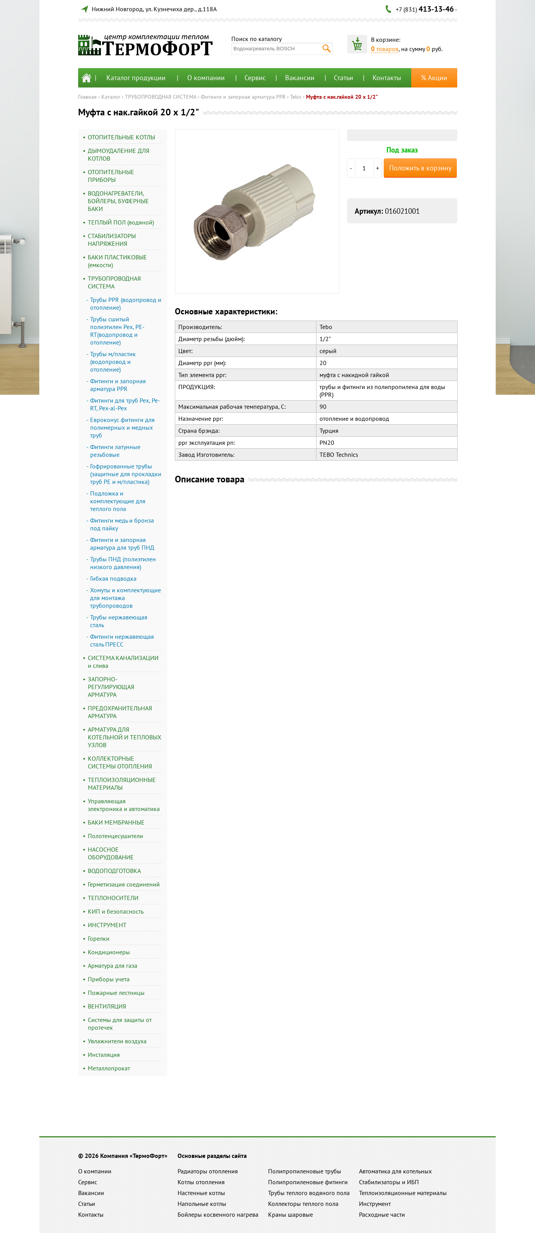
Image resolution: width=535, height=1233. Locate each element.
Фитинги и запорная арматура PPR (243, 96)
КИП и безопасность (116, 911)
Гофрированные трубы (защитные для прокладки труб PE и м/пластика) (125, 473)
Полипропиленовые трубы (304, 1171)
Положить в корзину (420, 167)
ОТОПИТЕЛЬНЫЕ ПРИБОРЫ (111, 175)
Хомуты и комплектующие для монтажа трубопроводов (125, 597)
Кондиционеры (109, 952)
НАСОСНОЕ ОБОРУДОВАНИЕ (111, 853)
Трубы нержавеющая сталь (118, 621)
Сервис (255, 77)
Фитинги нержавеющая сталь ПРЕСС (122, 640)
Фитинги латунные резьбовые (115, 450)
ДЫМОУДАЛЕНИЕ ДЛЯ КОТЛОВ (118, 154)
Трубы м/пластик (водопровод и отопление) (113, 361)
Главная (87, 96)
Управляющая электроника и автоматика (124, 805)
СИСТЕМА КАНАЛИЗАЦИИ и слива (123, 661)
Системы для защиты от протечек (120, 1023)
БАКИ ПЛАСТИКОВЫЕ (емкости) (117, 261)
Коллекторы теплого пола (303, 1203)
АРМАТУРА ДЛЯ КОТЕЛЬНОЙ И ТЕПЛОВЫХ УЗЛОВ (124, 737)
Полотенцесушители (115, 836)
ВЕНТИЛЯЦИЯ (107, 1006)
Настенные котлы (201, 1193)
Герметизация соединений (124, 884)
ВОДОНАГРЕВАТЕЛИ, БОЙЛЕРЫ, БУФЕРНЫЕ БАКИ (118, 201)
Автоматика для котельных (395, 1171)
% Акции (434, 77)
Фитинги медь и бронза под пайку (122, 524)
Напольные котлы (202, 1203)
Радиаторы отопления (208, 1171)
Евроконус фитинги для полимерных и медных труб (122, 427)
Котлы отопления (201, 1182)
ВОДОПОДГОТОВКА (114, 871)
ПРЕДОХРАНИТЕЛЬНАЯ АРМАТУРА (120, 712)
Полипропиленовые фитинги (308, 1182)
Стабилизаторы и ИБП (389, 1182)
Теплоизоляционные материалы (403, 1193)
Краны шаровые (290, 1214)
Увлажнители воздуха (117, 1041)
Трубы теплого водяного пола (309, 1193)
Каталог (110, 96)
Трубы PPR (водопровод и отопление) (125, 303)
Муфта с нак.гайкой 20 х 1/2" (342, 96)
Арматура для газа (112, 965)
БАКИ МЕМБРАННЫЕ (116, 822)
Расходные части (382, 1214)
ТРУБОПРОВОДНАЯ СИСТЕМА (160, 96)
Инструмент (375, 1203)
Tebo (295, 96)
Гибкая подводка (113, 578)
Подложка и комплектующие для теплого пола (117, 501)
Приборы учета (109, 979)
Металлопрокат (109, 1068)
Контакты (387, 77)
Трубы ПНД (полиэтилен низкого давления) (123, 563)
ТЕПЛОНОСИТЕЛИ (113, 898)
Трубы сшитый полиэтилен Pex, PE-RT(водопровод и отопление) (117, 330)
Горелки (98, 938)
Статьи (343, 77)
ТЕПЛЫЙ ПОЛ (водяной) (121, 222)
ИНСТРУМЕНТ (107, 925)
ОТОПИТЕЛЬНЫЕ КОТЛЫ (121, 137)
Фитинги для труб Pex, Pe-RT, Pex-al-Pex (125, 404)
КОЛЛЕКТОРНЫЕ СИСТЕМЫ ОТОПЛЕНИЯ (120, 762)
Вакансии (300, 77)
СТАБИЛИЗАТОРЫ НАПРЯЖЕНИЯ (112, 239)
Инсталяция (104, 1054)
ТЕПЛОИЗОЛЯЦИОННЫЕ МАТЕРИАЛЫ (122, 783)
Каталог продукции (136, 77)
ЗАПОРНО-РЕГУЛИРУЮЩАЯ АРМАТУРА (111, 686)
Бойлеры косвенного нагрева (218, 1214)
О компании (206, 77)
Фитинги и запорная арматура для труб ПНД (122, 543)
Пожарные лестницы (116, 992)
